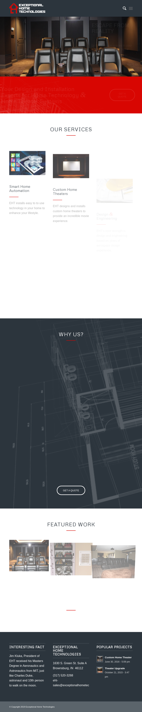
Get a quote (104, 72)
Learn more (104, 59)
